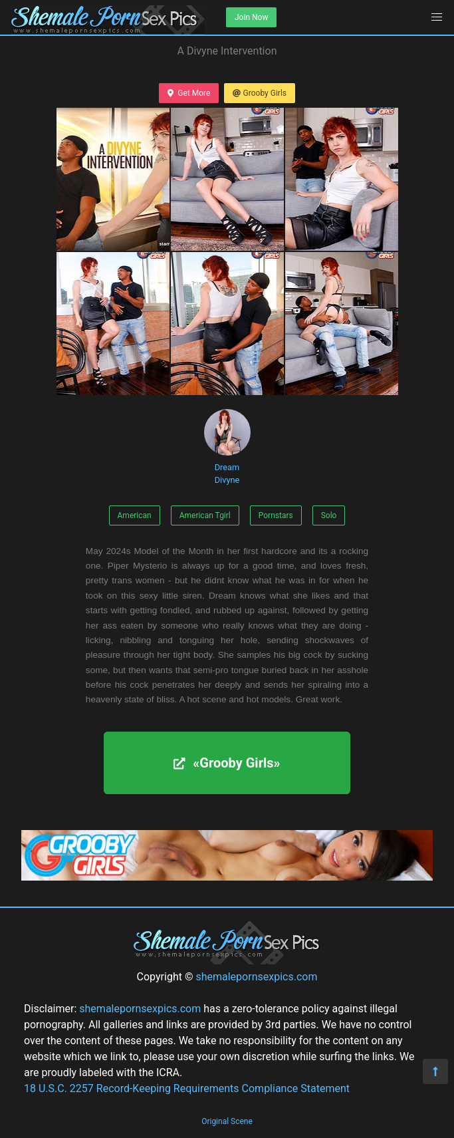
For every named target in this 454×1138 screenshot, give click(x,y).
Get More (189, 93)
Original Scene (227, 1121)
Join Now (251, 17)
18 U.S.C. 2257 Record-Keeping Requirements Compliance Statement (187, 1088)
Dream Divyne (227, 447)
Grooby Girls (259, 93)
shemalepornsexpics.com (256, 976)
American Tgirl (205, 515)
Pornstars (276, 515)
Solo (329, 515)
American (135, 515)
